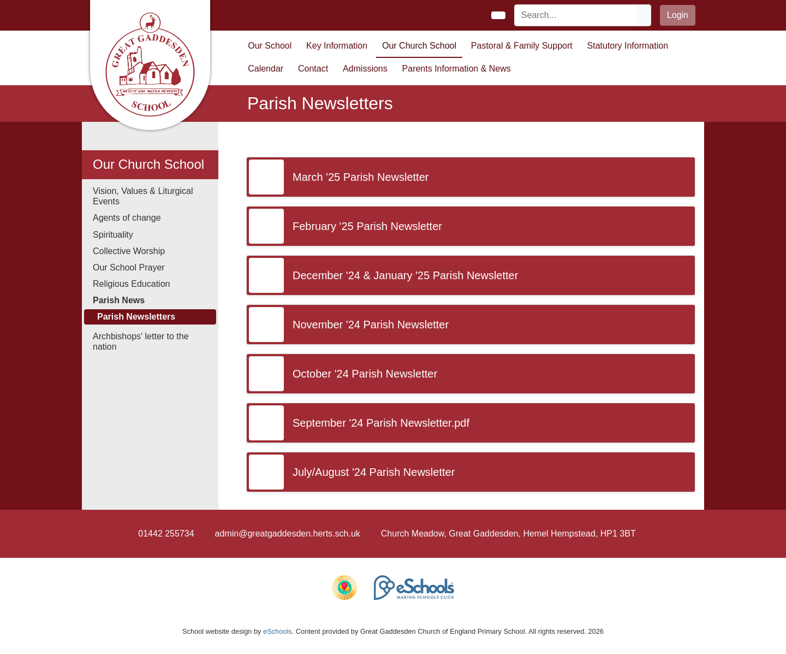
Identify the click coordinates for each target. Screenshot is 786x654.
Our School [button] (269, 45)
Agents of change (127, 217)
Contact (313, 68)
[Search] (576, 15)
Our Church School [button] (419, 45)
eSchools (277, 631)
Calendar (265, 68)
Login (677, 15)
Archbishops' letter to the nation (141, 341)
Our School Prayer (129, 267)
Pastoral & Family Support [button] (522, 45)
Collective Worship (129, 251)
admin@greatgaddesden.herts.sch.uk (287, 533)
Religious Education (131, 283)
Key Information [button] (336, 45)
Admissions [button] (365, 68)
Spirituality (113, 234)
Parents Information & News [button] (456, 68)
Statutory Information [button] (628, 45)
